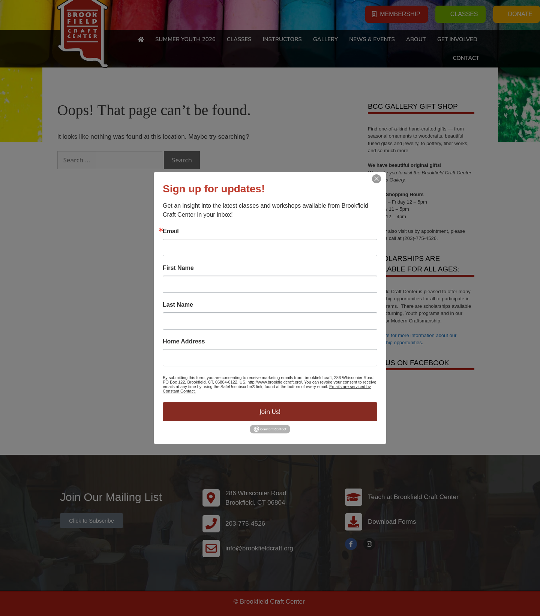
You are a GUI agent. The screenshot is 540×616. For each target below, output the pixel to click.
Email (171, 231)
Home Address (184, 342)
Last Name (178, 305)
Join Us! (270, 412)
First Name (178, 268)
